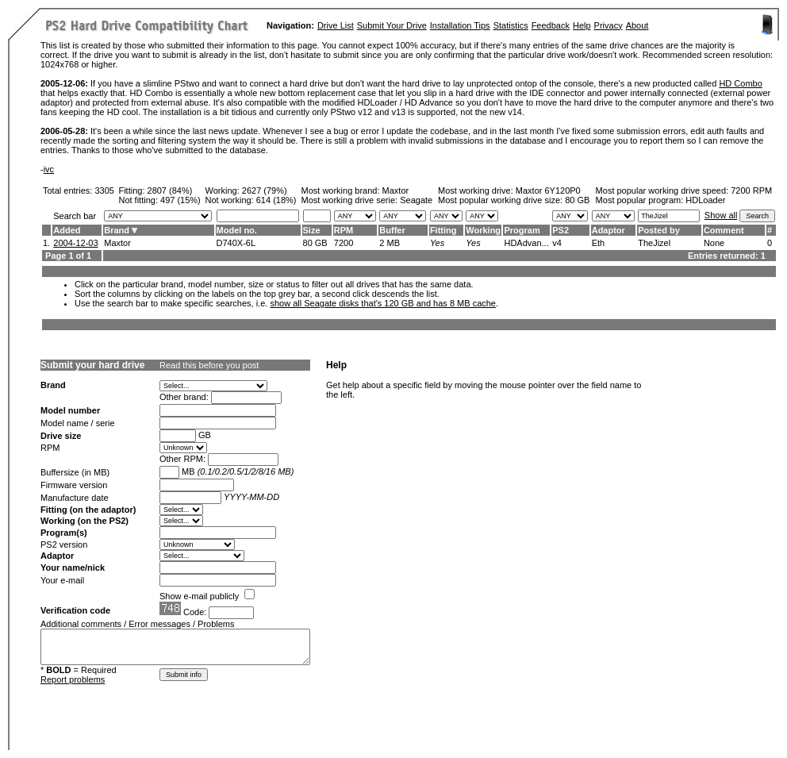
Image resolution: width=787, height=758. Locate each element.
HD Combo (740, 83)
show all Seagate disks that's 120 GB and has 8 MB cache (383, 303)
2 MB (389, 243)
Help (582, 25)
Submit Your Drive (392, 25)
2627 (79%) (264, 190)
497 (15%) (180, 200)
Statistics (510, 25)
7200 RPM (751, 190)
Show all (721, 215)
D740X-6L (236, 243)
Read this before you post (209, 365)
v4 (557, 243)
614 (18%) (276, 200)
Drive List (335, 25)
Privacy (608, 25)
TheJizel (654, 243)
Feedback (551, 25)
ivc (49, 169)
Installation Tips (460, 25)
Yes (437, 243)
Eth (598, 243)
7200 (343, 243)
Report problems (72, 679)
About (637, 25)
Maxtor (395, 190)
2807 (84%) (170, 190)
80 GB (577, 200)
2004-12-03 (75, 243)
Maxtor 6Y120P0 (548, 190)
